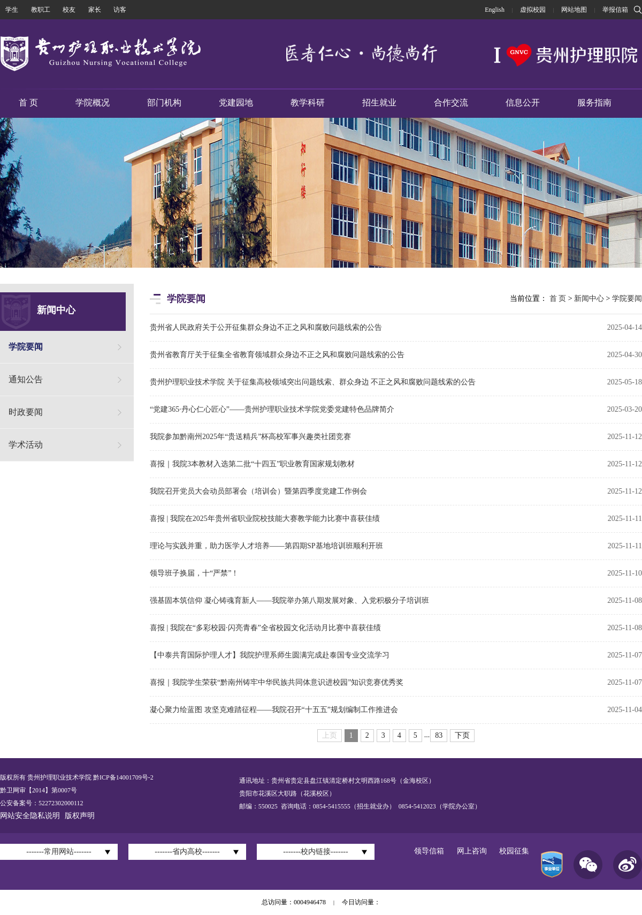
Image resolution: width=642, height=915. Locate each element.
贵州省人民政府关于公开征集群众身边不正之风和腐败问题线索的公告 (266, 327)
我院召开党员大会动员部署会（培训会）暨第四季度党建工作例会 (258, 491)
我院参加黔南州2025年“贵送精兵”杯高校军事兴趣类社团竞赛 (250, 437)
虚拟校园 (533, 9)
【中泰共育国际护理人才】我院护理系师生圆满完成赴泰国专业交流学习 (269, 655)
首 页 (28, 102)
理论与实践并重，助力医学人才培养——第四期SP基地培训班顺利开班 (266, 546)
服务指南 (594, 102)
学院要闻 (26, 346)
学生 (11, 9)
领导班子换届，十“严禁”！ (194, 573)
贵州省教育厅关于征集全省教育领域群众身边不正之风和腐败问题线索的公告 (277, 355)
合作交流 (451, 102)
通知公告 (26, 379)
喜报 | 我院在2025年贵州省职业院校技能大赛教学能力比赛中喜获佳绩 (265, 519)
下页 (462, 735)
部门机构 (164, 102)
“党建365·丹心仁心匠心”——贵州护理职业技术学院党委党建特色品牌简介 (272, 409)
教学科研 (308, 102)
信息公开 (523, 102)
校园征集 (514, 851)
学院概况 (92, 102)
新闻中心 (589, 298)
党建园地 (236, 102)
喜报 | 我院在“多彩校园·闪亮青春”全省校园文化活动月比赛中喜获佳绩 (265, 628)
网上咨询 (472, 851)
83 (438, 735)
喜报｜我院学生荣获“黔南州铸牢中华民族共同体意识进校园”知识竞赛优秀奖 (276, 682)
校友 (69, 9)
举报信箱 (615, 9)
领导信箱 (429, 851)
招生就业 (379, 102)
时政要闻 (26, 412)
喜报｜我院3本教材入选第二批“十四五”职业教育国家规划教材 (252, 464)
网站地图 (574, 9)
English (495, 9)
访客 (119, 9)
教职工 (40, 9)
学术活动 (26, 444)
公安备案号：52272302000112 (41, 803)
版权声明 (80, 816)
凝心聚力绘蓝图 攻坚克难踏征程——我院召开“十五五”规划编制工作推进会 (274, 710)
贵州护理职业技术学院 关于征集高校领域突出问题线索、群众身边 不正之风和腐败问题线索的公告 (313, 382)
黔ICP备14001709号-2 (122, 777)
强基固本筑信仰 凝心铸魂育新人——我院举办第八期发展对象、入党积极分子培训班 (289, 600)
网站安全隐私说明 (30, 816)
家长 (94, 9)
